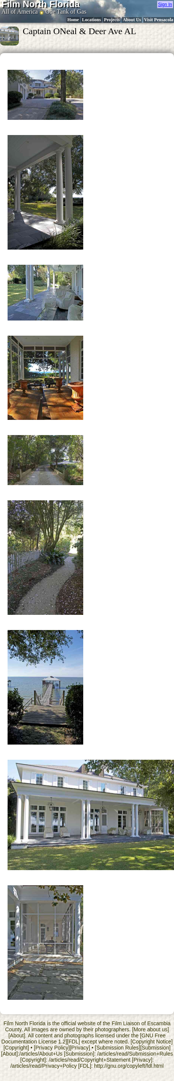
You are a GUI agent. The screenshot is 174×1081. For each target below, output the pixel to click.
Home (73, 19)
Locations (91, 19)
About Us (132, 19)
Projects (112, 19)
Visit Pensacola (158, 19)
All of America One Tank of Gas (44, 11)
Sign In (165, 4)
